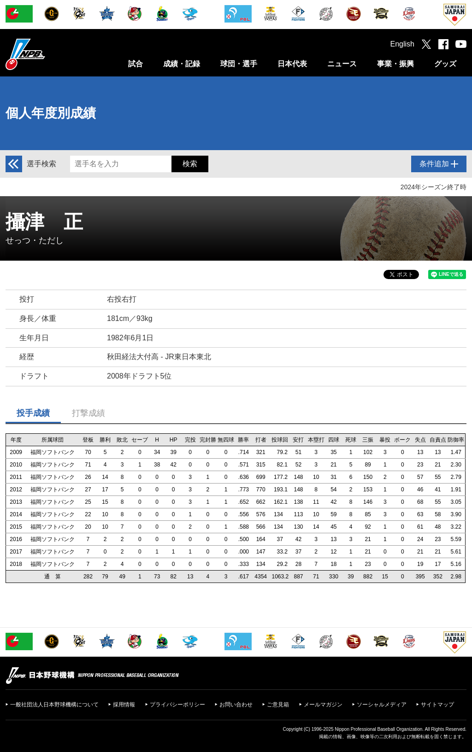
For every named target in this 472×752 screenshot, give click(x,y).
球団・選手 (238, 64)
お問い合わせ (236, 704)
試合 (135, 64)
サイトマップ (437, 704)
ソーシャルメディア (382, 704)
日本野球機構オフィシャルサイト (48, 54)
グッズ (445, 64)
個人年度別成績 (51, 113)
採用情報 (124, 704)
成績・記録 (181, 64)
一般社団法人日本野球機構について (54, 704)
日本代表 (292, 64)
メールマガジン (323, 704)
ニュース (342, 64)
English (402, 44)
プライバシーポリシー (177, 704)
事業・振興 (395, 64)
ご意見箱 (278, 704)
